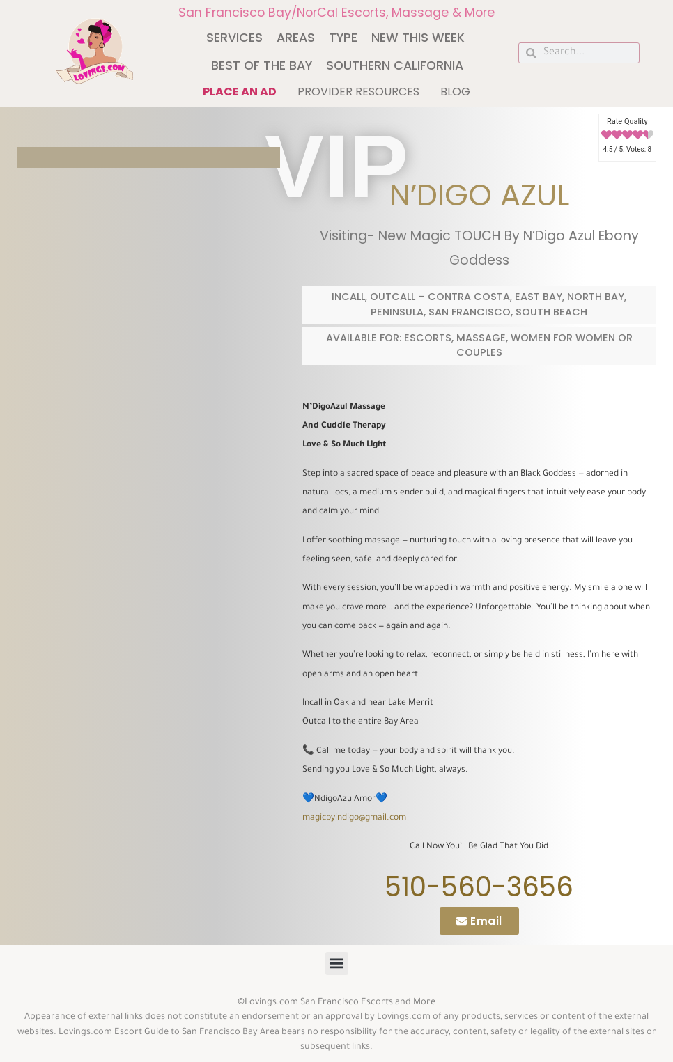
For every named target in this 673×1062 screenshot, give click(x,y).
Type (343, 37)
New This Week (418, 37)
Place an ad (240, 92)
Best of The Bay (261, 65)
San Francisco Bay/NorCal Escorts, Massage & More (336, 12)
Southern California (394, 65)
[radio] (606, 135)
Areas (296, 37)
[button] (336, 963)
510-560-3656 (479, 886)
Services (234, 37)
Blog (455, 92)
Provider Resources (358, 92)
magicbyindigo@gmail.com (354, 818)
